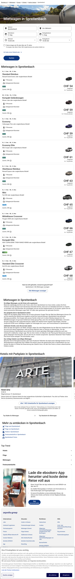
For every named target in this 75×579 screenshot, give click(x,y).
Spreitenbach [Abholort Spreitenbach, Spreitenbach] (12, 29)
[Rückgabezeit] (54, 40)
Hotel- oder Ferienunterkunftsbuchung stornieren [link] (64, 527)
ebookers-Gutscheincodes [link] (28, 541)
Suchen (11, 58)
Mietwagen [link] (12, 2)
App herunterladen (34, 502)
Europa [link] (19, 2)
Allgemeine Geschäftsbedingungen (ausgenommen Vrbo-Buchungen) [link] (45, 531)
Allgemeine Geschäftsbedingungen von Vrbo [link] (46, 538)
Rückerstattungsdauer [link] (63, 534)
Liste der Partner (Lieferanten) (10, 572)
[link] (37, 426)
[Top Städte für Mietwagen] (19, 415)
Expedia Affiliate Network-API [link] (10, 534)
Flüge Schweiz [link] (25, 531)
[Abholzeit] (20, 40)
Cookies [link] (41, 525)
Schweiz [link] (24, 2)
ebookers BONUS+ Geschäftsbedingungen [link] (45, 546)
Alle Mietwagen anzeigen (37, 291)
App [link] (4, 544)
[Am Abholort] (54, 28)
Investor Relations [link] (7, 538)
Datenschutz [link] (42, 522)
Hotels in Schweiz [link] (25, 522)
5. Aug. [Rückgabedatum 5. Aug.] (44, 35)
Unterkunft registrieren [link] (9, 525)
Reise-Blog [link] (24, 544)
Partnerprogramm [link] (7, 528)
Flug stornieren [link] (61, 531)
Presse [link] (5, 531)
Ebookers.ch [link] (4, 2)
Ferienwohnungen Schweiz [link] (28, 525)
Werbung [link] (5, 547)
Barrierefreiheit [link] (43, 542)
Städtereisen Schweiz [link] (26, 534)
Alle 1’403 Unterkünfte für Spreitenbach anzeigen (37, 403)
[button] (37, 52)
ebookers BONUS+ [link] (8, 541)
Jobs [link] (4, 522)
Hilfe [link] (58, 522)
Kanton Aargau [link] (32, 2)
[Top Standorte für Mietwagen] (55, 415)
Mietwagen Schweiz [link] (26, 528)
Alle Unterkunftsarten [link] (26, 538)
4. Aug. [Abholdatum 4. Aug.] (10, 35)
